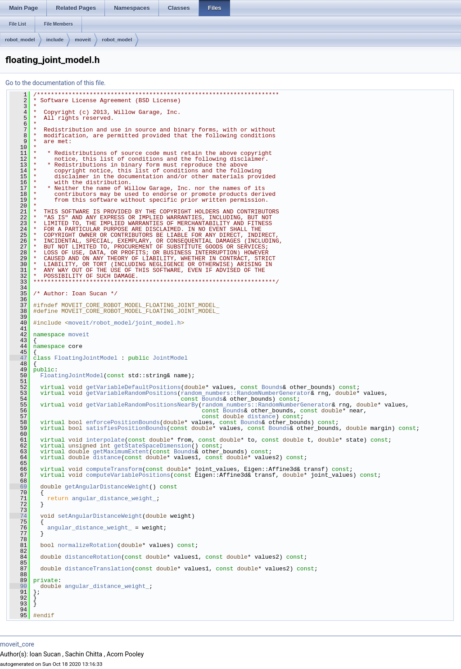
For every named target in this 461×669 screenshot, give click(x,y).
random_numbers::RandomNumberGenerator (246, 393)
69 (18, 487)
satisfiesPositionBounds (126, 428)
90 (18, 586)
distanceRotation (93, 557)
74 (18, 516)
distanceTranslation (98, 569)
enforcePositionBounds (123, 422)
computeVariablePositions (128, 475)
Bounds (272, 387)
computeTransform (114, 469)
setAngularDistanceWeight (100, 516)
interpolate (105, 440)
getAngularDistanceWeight (107, 487)
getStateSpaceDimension (152, 446)
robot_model (20, 39)
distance (262, 416)
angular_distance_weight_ (114, 498)
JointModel (170, 358)
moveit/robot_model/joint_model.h (124, 323)
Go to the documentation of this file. (55, 82)
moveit (82, 39)
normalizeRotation (88, 545)
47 (18, 358)
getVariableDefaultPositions (133, 387)
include (55, 39)
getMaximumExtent (121, 452)
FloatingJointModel (86, 358)
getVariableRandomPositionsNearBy (142, 405)
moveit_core (17, 644)
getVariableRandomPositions (131, 393)
